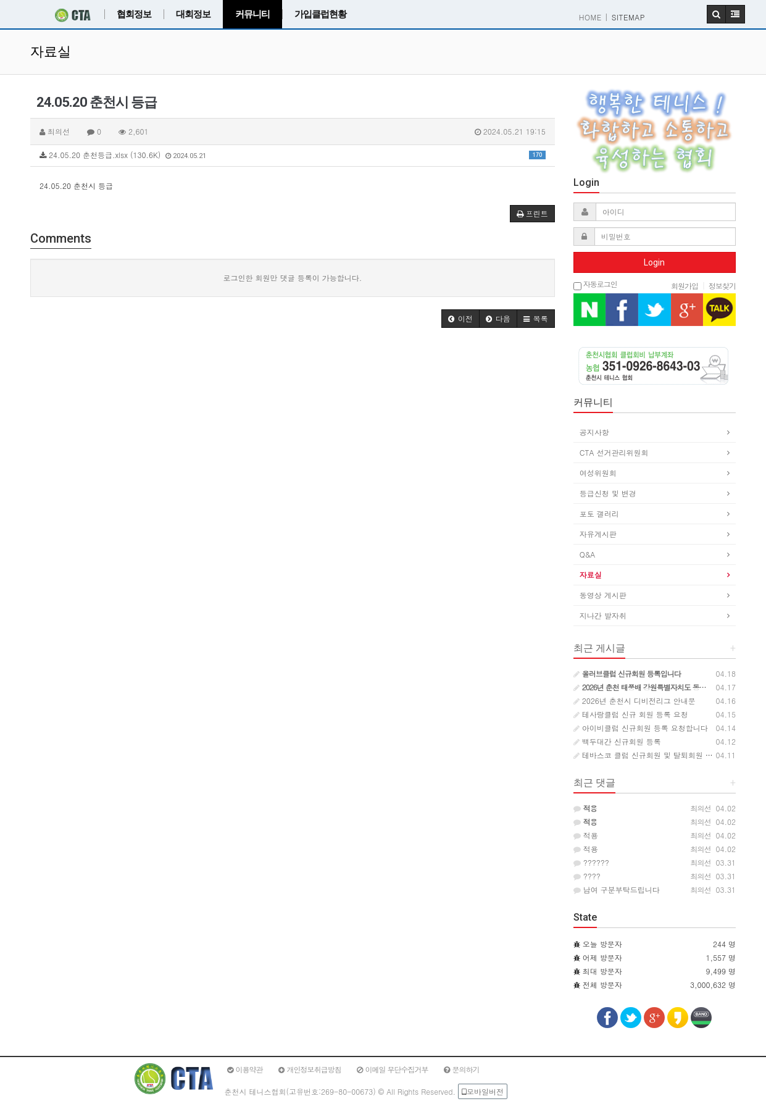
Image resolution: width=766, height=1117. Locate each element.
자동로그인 (595, 285)
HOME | (594, 17)
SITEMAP (628, 17)
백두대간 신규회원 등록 (617, 741)
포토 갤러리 (599, 513)
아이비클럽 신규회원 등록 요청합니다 (640, 727)
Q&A (588, 554)
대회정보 (193, 14)
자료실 (591, 574)
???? (587, 876)
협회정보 (134, 14)
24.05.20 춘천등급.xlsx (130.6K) (293, 154)
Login (654, 262)
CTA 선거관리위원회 (614, 452)
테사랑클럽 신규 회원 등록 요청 (630, 714)
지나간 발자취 (603, 615)
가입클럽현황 (320, 14)
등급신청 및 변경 (608, 493)
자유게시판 (598, 534)
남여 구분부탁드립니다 (616, 889)
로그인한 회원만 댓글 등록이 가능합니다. (292, 277)
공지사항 (594, 432)
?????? (591, 862)
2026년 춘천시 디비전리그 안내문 (634, 700)
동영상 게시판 (603, 595)
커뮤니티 (252, 14)
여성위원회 (598, 472)
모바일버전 (483, 1091)
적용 (585, 835)
